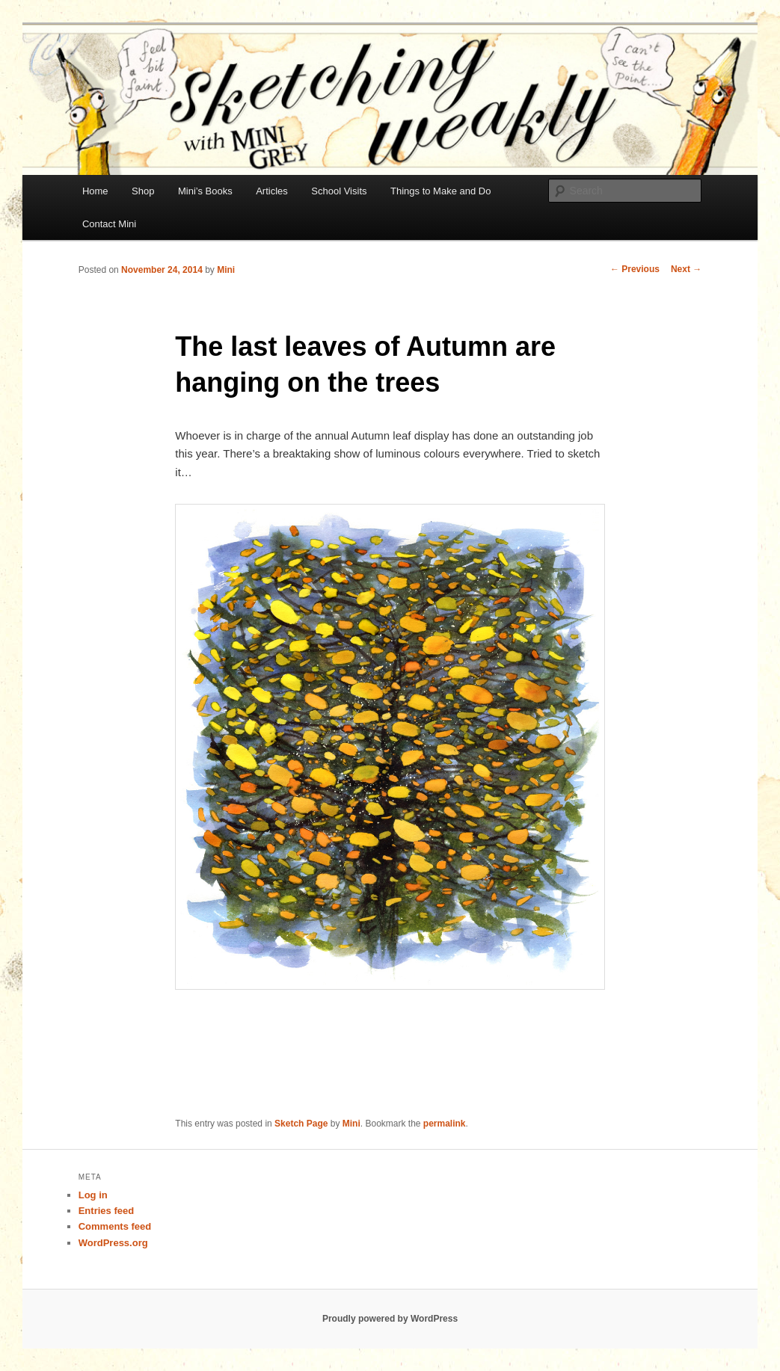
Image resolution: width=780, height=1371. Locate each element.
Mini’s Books (205, 191)
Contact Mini (109, 223)
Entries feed (106, 1210)
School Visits (338, 191)
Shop (143, 191)
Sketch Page (301, 1123)
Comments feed (115, 1226)
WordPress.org (113, 1242)
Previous (635, 269)
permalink (444, 1123)
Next (686, 269)
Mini (226, 270)
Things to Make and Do (440, 191)
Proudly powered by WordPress (390, 1318)
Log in (93, 1195)
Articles (272, 191)
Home (95, 191)
